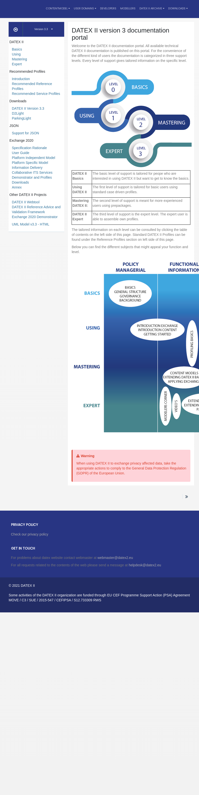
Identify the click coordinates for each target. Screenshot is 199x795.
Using (16, 54)
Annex (17, 187)
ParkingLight (21, 118)
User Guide (20, 153)
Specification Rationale (29, 148)
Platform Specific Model (30, 163)
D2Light (18, 113)
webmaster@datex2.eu (115, 558)
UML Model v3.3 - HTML (30, 224)
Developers (108, 8)
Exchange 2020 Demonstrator (35, 217)
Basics (17, 49)
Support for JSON (25, 133)
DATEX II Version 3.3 (28, 108)
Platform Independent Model (33, 158)
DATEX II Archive (151, 8)
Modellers (128, 8)
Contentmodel (58, 8)
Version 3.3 (43, 29)
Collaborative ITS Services (32, 172)
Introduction (21, 79)
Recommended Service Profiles (36, 94)
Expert (17, 64)
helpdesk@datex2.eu (145, 565)
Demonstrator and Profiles (32, 177)
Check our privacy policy (29, 534)
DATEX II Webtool (25, 202)
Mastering (19, 59)
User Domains (85, 8)
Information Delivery (27, 168)
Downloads (178, 8)
